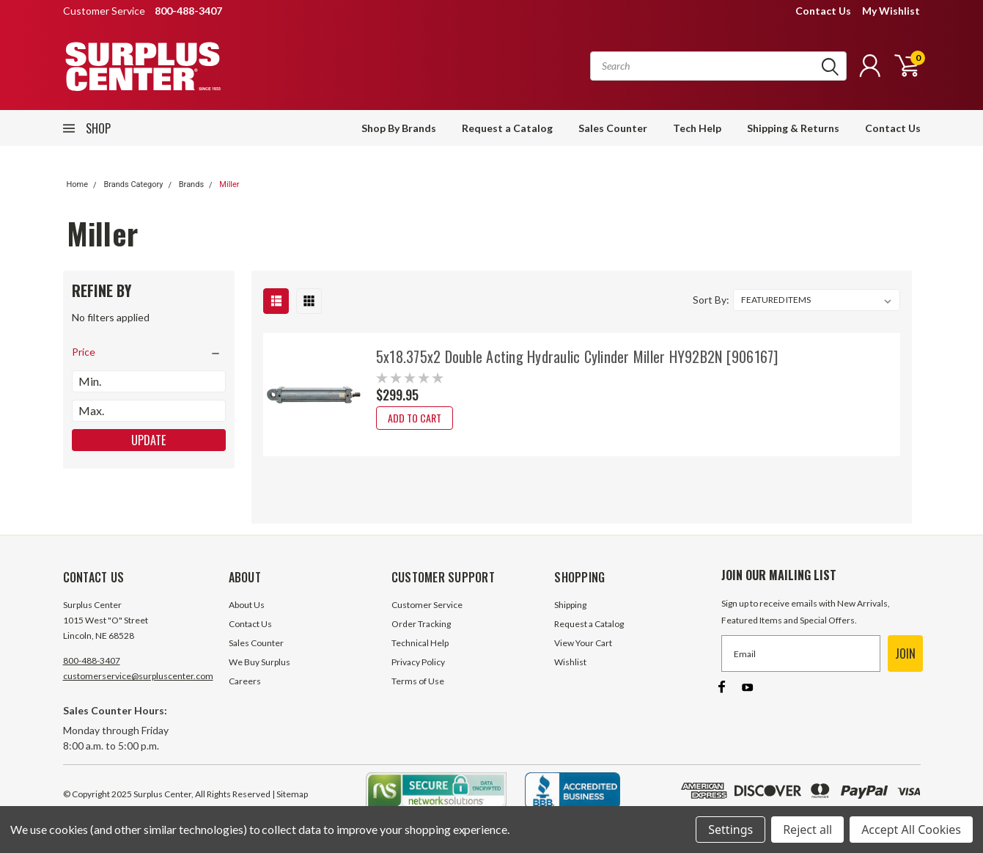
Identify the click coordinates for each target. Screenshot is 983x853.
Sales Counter (612, 128)
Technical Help (420, 642)
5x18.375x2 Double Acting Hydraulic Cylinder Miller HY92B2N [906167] (577, 356)
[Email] (800, 653)
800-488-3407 (91, 660)
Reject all (807, 829)
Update (148, 440)
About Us (247, 604)
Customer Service (427, 604)
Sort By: (711, 299)
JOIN (905, 653)
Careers (245, 681)
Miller (229, 184)
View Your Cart (583, 642)
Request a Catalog (507, 128)
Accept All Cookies (911, 829)
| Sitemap (290, 793)
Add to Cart (414, 417)
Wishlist (570, 661)
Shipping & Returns (793, 128)
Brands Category (133, 184)
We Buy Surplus (259, 661)
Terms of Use (417, 681)
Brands (191, 184)
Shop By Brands (398, 128)
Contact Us (823, 10)
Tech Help (697, 128)
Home (78, 184)
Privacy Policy (418, 661)
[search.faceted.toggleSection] (149, 352)
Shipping (570, 604)
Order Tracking (421, 623)
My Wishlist (891, 10)
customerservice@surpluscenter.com (138, 675)
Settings (730, 829)
